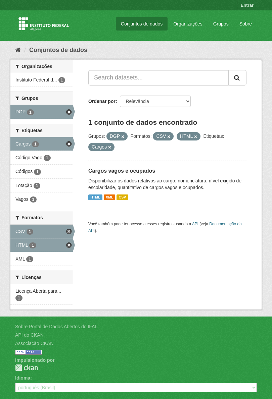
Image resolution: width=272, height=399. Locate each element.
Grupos (221, 23)
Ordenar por (102, 101)
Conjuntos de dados (142, 23)
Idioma (22, 378)
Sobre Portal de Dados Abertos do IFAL (56, 326)
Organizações (187, 23)
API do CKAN (29, 335)
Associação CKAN (34, 343)
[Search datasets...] (158, 78)
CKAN (26, 367)
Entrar (247, 5)
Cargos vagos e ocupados (121, 171)
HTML (95, 197)
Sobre (245, 23)
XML (109, 197)
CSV (122, 197)
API (195, 224)
